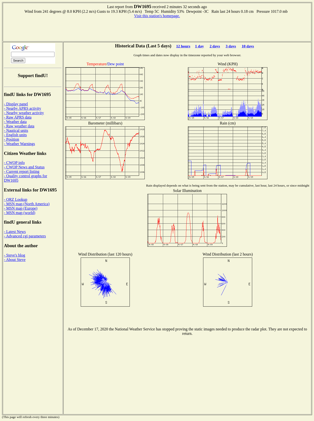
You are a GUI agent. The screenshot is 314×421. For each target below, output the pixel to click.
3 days (231, 46)
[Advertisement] (157, 29)
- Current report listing (21, 171)
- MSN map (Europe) (20, 208)
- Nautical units (16, 130)
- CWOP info (14, 163)
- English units (15, 135)
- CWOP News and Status (24, 167)
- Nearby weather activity (24, 113)
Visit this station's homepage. (157, 16)
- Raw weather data (19, 126)
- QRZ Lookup (15, 199)
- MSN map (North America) (27, 204)
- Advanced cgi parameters (25, 236)
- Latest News (15, 232)
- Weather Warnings (19, 144)
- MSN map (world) (19, 213)
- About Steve (15, 260)
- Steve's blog (14, 255)
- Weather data (15, 122)
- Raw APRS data (17, 117)
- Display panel (16, 104)
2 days (214, 46)
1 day (199, 46)
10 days (248, 46)
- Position (11, 139)
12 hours (183, 46)
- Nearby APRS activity (22, 108)
